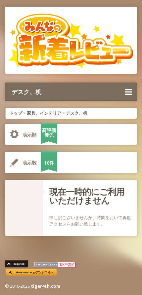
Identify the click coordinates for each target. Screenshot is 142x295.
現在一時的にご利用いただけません (86, 196)
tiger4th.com (45, 286)
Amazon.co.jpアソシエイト (35, 272)
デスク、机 (72, 92)
